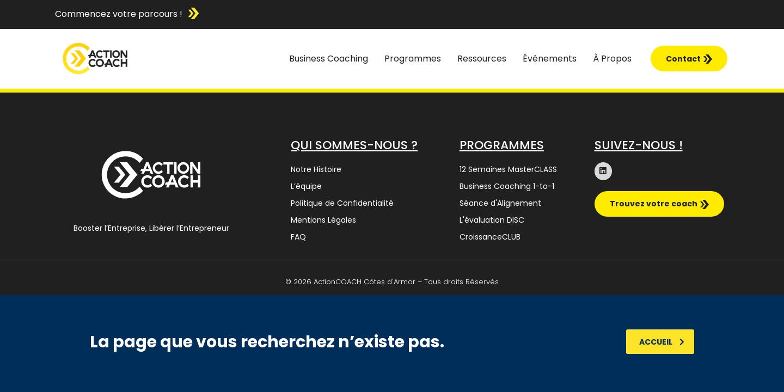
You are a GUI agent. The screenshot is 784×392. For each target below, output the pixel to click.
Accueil (661, 341)
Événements (550, 58)
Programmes (412, 58)
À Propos (612, 58)
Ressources (481, 58)
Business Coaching (328, 58)
